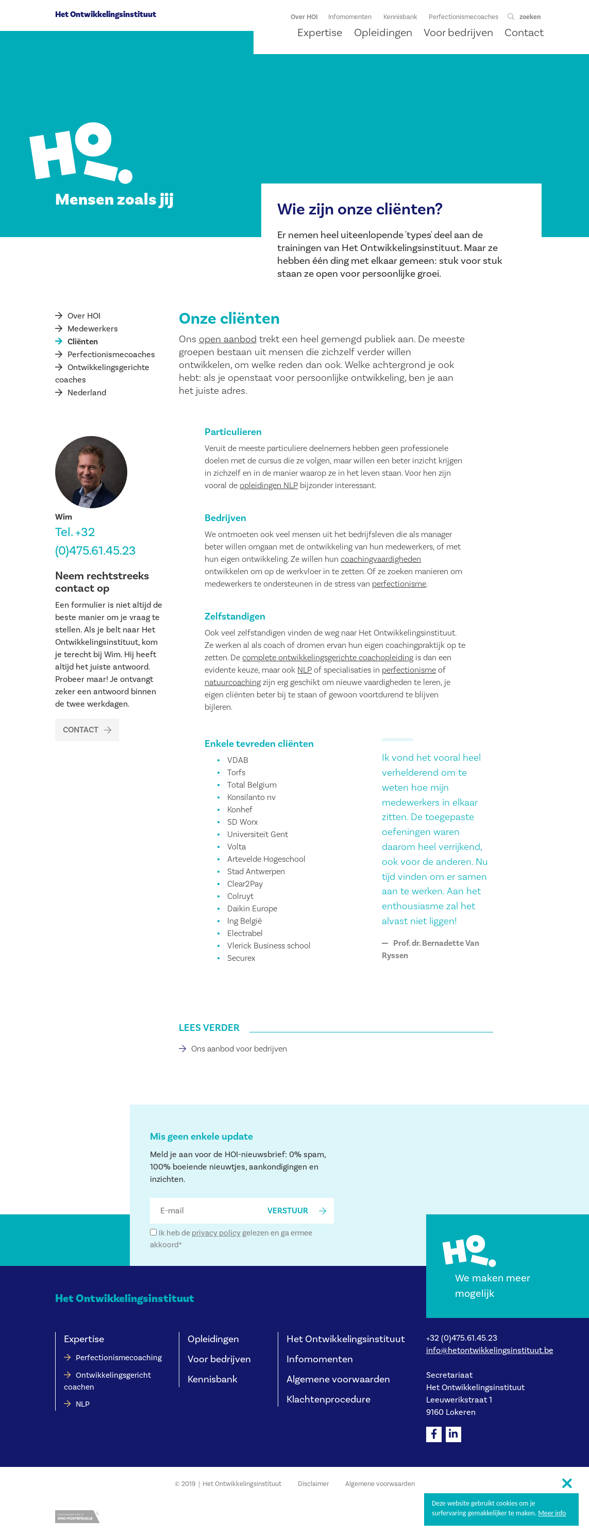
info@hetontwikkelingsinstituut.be (489, 1350)
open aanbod (228, 339)
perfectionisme (399, 584)
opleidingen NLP (269, 485)
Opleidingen (213, 1339)
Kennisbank (213, 1379)
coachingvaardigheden (381, 559)
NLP (304, 670)
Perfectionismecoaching (119, 1358)
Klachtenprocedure (329, 1399)
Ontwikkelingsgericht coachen (107, 1381)
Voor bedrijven (219, 1359)
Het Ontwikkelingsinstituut (105, 14)
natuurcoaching (233, 682)
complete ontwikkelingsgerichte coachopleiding (327, 658)
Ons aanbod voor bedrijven (239, 1049)
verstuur (287, 1211)
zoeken (530, 17)
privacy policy (216, 1233)
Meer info (552, 1513)
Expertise (84, 1339)
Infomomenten (320, 1359)
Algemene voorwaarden (338, 1379)
